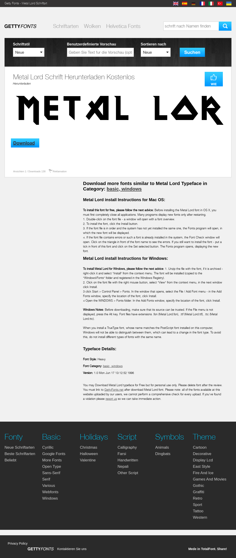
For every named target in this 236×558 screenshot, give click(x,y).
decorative (202, 454)
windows (50, 498)
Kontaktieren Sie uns (71, 549)
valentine (88, 460)
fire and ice (203, 473)
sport (197, 505)
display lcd (203, 460)
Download (24, 143)
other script (128, 473)
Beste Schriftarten (20, 454)
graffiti (198, 492)
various (48, 485)
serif (46, 479)
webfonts (50, 492)
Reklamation (60, 171)
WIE (214, 84)
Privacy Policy (17, 543)
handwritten (128, 460)
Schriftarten (66, 26)
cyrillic (48, 447)
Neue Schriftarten (19, 447)
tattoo (198, 511)
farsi (122, 454)
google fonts (53, 454)
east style (201, 466)
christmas (88, 447)
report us (111, 398)
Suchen (192, 52)
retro (197, 498)
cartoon (199, 447)
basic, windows (124, 188)
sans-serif (51, 473)
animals (162, 447)
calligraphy (127, 447)
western (200, 517)
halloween (89, 454)
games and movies (209, 479)
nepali (123, 466)
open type (51, 466)
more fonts (52, 460)
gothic (198, 485)
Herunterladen (22, 83)
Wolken (92, 26)
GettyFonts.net (113, 389)
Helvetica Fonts (123, 26)
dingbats (162, 454)
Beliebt (10, 460)
